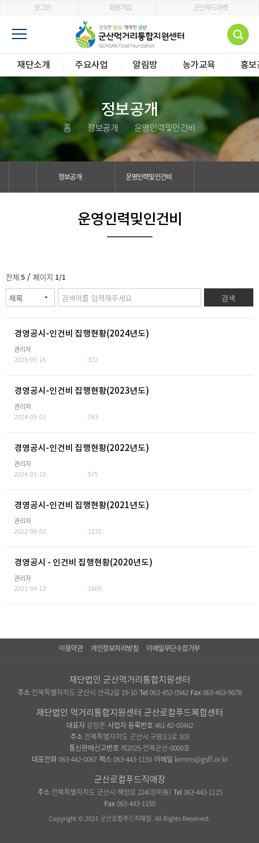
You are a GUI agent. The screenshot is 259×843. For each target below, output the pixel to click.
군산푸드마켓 (207, 7)
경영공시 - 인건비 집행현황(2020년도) (83, 563)
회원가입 (116, 7)
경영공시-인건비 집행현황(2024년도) (81, 334)
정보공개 (76, 177)
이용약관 (71, 648)
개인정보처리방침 (114, 648)
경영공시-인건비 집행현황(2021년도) (81, 505)
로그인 (39, 7)
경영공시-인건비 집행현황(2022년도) (81, 448)
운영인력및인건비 (155, 177)
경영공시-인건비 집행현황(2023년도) (81, 391)
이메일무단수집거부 (173, 648)
